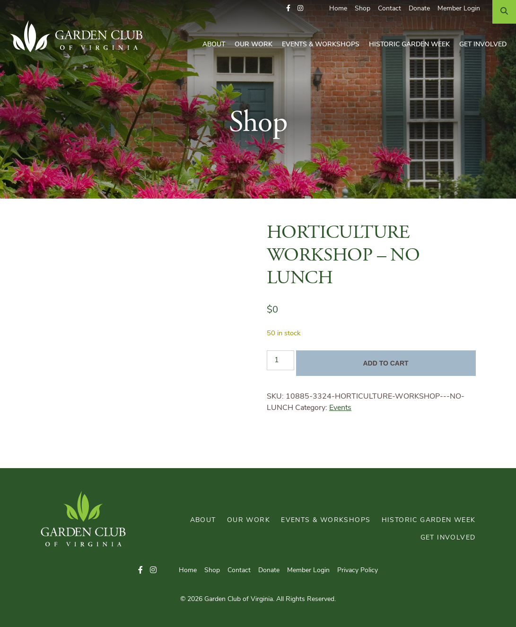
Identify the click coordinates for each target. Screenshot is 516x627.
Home (338, 8)
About (213, 44)
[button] (288, 9)
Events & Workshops (320, 44)
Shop (362, 8)
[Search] (504, 12)
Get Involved (483, 44)
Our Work (253, 44)
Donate (419, 8)
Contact (389, 8)
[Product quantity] (280, 360)
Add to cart (385, 363)
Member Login (458, 8)
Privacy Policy (357, 570)
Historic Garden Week (409, 44)
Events (340, 408)
